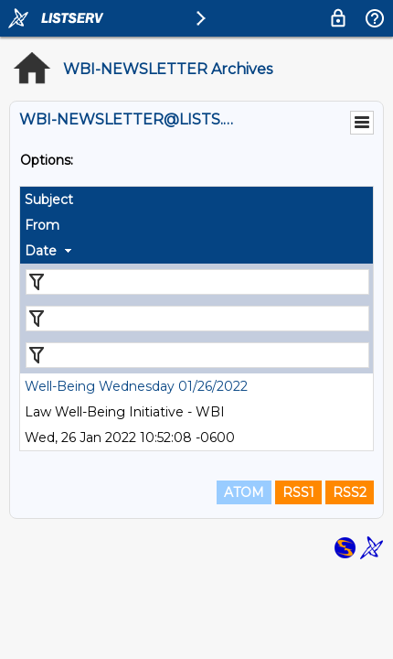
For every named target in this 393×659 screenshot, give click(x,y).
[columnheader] (196, 199)
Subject (49, 199)
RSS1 (298, 492)
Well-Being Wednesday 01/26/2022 (136, 386)
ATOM (244, 492)
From (42, 225)
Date (41, 251)
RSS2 (349, 492)
